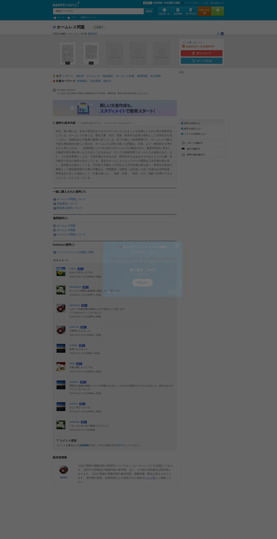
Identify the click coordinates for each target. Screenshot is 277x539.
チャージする (189, 2)
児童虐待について (67, 203)
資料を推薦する (192, 123)
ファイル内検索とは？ (195, 134)
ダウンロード (201, 53)
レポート (68, 75)
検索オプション (89, 17)
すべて (59, 17)
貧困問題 (142, 75)
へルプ (205, 3)
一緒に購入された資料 (67, 191)
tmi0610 (73, 345)
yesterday (74, 421)
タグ (71, 17)
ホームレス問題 (66, 225)
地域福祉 (107, 75)
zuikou (72, 268)
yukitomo (74, 381)
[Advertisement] (201, 96)
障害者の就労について (70, 207)
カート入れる (202, 60)
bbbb (72, 363)
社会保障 (155, 75)
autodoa (73, 403)
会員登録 (157, 2)
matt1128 (74, 327)
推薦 (98, 27)
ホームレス (93, 75)
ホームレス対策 (125, 75)
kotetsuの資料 (62, 244)
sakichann (74, 305)
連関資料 (58, 218)
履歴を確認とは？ (193, 128)
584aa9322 (75, 287)
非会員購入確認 (172, 2)
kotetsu (63, 477)
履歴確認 (92, 33)
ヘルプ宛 (150, 477)
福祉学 (80, 75)
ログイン (120, 445)
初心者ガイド (217, 3)
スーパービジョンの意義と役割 (75, 252)
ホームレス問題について (71, 199)
